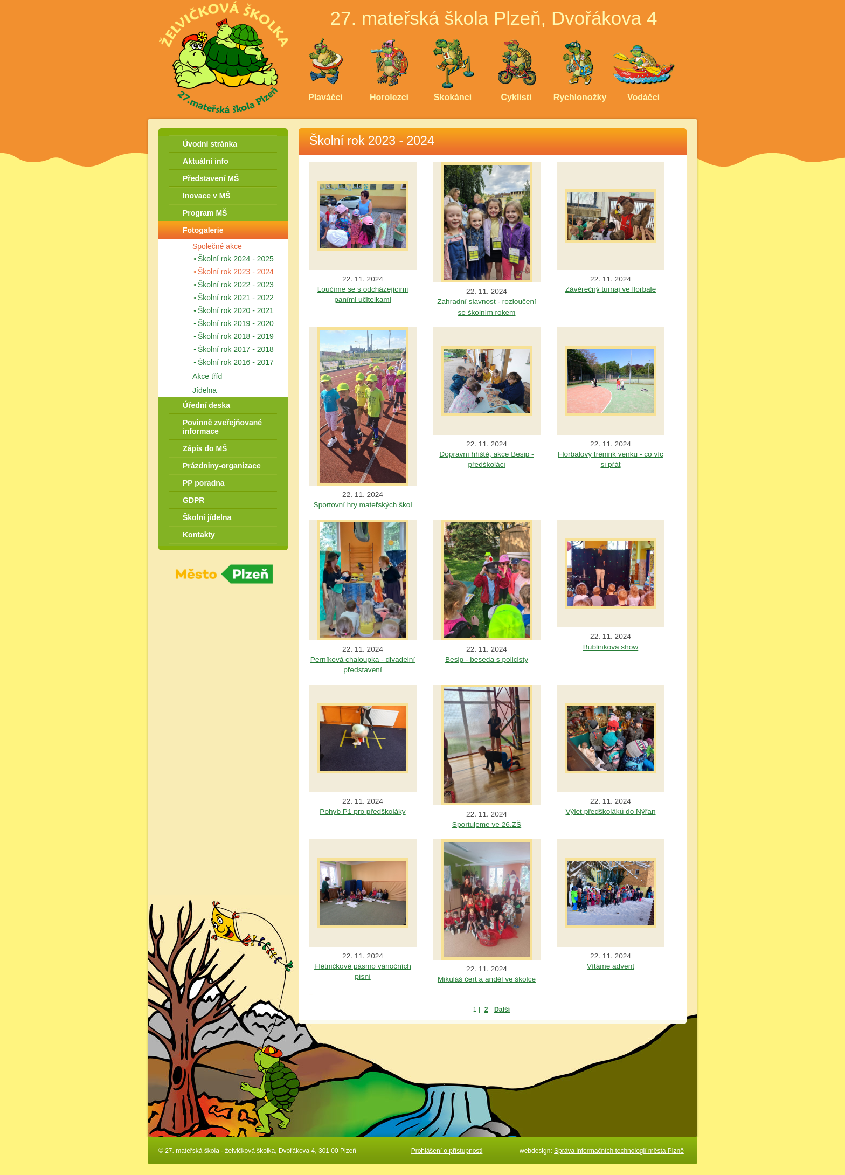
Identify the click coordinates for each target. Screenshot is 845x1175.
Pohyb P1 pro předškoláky (362, 811)
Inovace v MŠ (207, 195)
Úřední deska (206, 405)
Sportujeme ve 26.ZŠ (486, 824)
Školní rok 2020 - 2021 (236, 310)
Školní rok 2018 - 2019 (236, 336)
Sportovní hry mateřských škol (363, 505)
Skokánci (453, 97)
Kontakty (199, 534)
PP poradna (204, 483)
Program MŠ (205, 213)
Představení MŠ (211, 178)
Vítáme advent (610, 966)
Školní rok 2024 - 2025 (236, 258)
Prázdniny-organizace (222, 465)
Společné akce (217, 246)
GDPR (193, 500)
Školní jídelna (207, 517)
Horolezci (389, 97)
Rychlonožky (580, 97)
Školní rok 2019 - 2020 (236, 323)
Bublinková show (610, 647)
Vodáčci (643, 97)
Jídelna (204, 390)
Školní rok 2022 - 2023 (236, 284)
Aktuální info (205, 161)
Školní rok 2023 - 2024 (236, 271)
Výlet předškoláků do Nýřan (611, 811)
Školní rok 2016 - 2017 (236, 362)
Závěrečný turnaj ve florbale (610, 289)
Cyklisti (516, 97)
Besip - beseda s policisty (486, 659)
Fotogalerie (203, 230)
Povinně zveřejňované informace (222, 427)
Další (502, 1009)
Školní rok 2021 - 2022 (236, 297)
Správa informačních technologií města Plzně (619, 1151)
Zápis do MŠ (205, 448)
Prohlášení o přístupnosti (447, 1151)
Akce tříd (207, 376)
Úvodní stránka (210, 144)
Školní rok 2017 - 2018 (236, 349)
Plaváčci (325, 97)
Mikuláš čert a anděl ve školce (487, 979)
